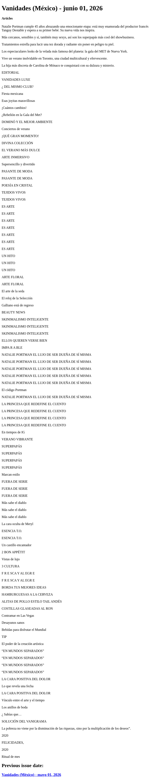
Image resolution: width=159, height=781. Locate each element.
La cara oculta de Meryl (17, 524)
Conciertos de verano (16, 129)
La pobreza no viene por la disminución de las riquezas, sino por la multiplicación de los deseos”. (66, 728)
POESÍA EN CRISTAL (17, 185)
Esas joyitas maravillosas (18, 100)
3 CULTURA (10, 566)
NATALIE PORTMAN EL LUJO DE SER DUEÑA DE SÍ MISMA (46, 354)
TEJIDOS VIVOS (14, 192)
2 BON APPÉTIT (13, 552)
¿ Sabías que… (12, 714)
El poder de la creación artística (22, 644)
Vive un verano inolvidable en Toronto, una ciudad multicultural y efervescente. (54, 58)
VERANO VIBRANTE (17, 439)
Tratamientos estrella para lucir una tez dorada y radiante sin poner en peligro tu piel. (58, 44)
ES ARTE (8, 206)
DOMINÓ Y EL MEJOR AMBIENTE (27, 122)
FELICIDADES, (13, 742)
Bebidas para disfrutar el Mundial (24, 629)
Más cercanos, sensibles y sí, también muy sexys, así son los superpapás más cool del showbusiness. (68, 37)
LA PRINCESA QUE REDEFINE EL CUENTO (34, 404)
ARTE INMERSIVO (15, 157)
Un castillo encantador (16, 545)
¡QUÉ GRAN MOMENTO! (20, 136)
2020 (5, 735)
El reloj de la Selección (17, 298)
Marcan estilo (11, 474)
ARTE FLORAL (13, 277)
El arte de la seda (13, 291)
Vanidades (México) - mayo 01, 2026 (31, 774)
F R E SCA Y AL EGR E (18, 573)
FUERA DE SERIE (15, 481)
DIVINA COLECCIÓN (17, 143)
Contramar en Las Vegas (18, 615)
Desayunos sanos (13, 622)
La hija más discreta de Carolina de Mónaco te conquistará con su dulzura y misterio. (58, 65)
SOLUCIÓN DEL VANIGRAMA (24, 721)
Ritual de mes (11, 756)
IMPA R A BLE (12, 347)
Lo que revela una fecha (18, 686)
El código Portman (14, 390)
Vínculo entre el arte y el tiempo (23, 700)
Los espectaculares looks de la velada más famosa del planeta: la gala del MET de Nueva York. (65, 51)
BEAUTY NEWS (13, 312)
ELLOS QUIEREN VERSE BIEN (24, 340)
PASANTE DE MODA (17, 171)
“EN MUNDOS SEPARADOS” (23, 651)
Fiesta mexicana (12, 93)
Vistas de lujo (11, 559)
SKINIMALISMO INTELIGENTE (25, 319)
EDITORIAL (10, 72)
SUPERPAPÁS (12, 446)
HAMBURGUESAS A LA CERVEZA (27, 594)
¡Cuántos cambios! (14, 108)
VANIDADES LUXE (16, 79)
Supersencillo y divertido (18, 164)
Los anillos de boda (15, 707)
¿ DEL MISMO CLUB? (18, 86)
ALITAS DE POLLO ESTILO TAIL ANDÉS (32, 601)
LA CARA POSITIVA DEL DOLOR (26, 679)
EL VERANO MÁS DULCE (21, 150)
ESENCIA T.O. (12, 531)
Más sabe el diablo (14, 502)
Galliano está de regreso (18, 305)
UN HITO (8, 256)
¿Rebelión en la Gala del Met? (22, 115)
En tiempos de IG (13, 432)
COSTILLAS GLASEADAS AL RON (27, 608)
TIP (4, 636)
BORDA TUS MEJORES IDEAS (24, 587)
